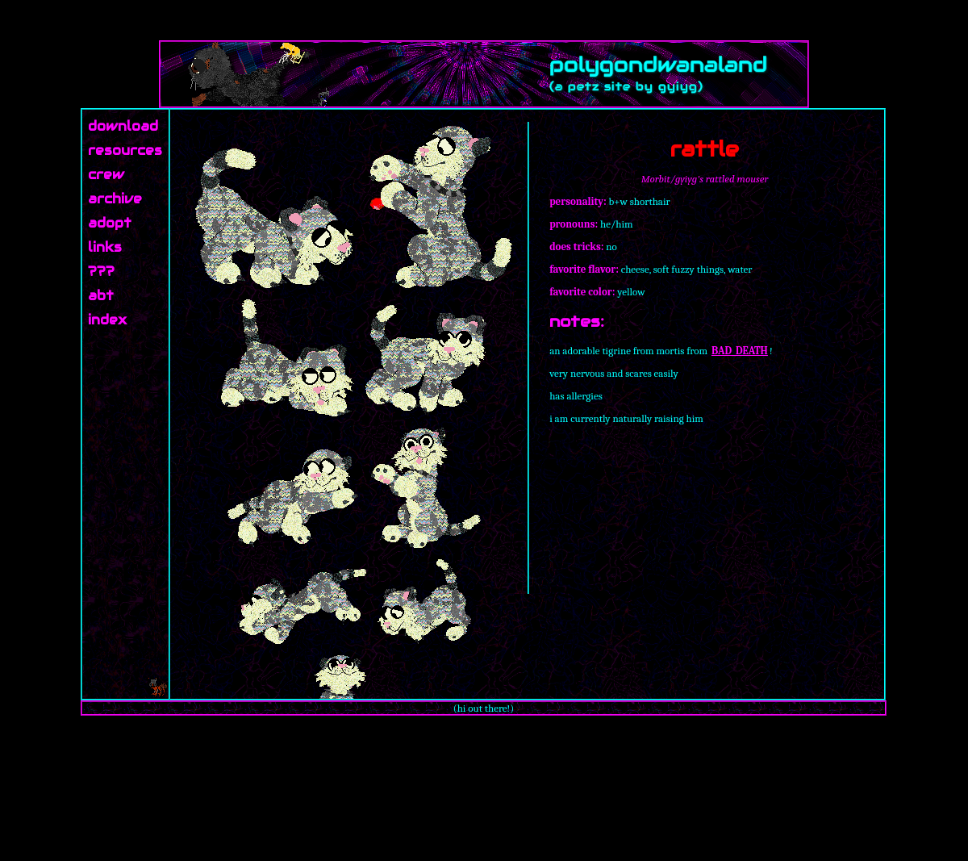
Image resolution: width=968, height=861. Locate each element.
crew (106, 174)
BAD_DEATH (739, 351)
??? (101, 271)
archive (115, 198)
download (123, 126)
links (105, 247)
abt (101, 295)
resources (125, 150)
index (107, 319)
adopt (109, 223)
